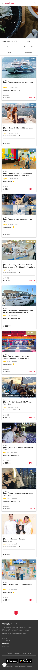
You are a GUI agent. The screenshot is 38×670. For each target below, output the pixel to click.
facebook (9, 653)
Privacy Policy (5, 643)
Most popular (28, 52)
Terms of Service (6, 641)
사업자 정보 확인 (25, 630)
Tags (9, 52)
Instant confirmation (7, 41)
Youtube (24, 653)
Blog (29, 653)
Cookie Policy (5, 646)
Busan (28, 41)
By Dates (9, 47)
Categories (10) (28, 47)
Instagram (17, 653)
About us (4, 638)
